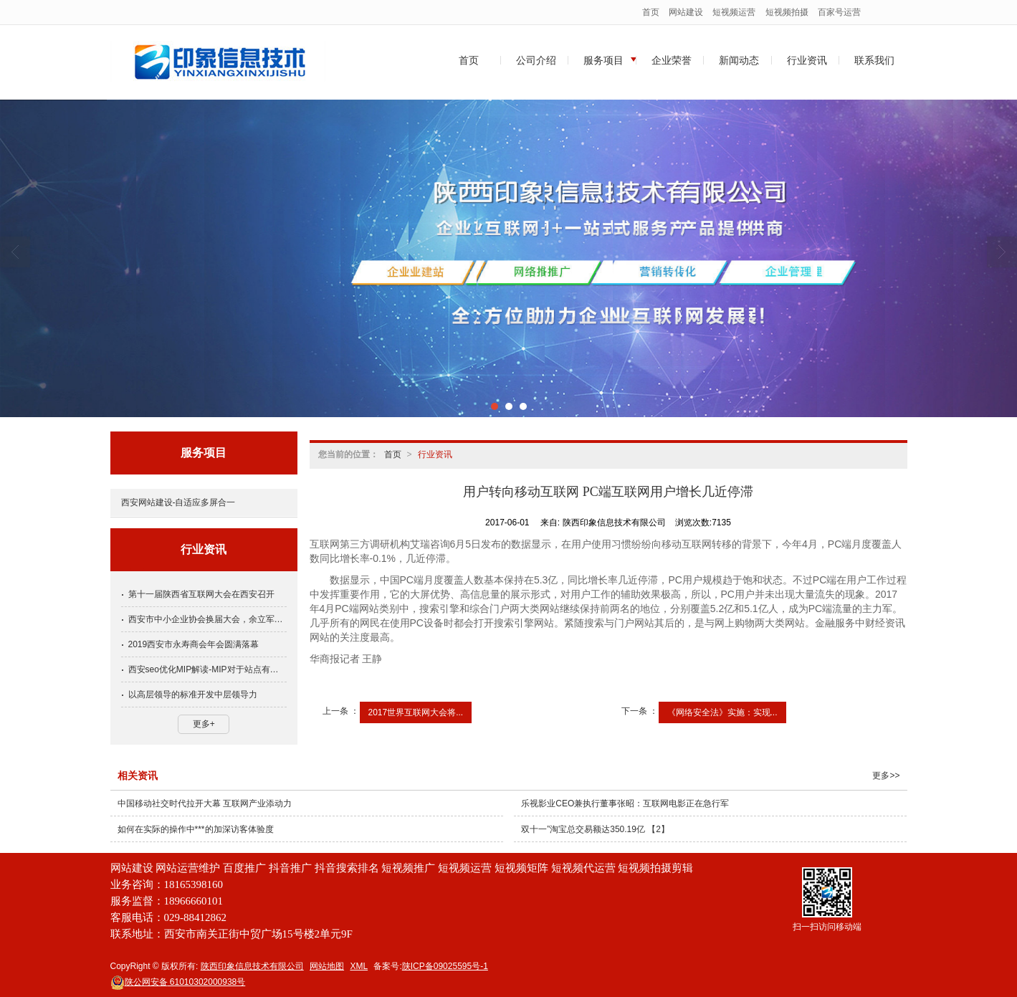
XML (359, 966)
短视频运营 (733, 12)
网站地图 (327, 966)
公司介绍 (536, 60)
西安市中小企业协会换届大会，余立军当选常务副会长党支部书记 (207, 619)
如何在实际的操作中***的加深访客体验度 (196, 829)
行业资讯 (807, 60)
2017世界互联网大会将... (416, 712)
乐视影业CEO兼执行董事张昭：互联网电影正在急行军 (625, 803)
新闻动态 (739, 60)
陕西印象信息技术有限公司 (252, 966)
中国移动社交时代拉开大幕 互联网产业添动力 (205, 803)
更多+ (204, 724)
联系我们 (874, 60)
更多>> (885, 776)
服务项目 (603, 60)
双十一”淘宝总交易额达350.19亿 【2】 (595, 829)
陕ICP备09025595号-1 (445, 966)
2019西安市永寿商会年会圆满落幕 (193, 644)
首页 (650, 12)
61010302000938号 (178, 982)
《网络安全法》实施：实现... (722, 712)
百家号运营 (839, 12)
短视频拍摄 (786, 12)
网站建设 (686, 12)
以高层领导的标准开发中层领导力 (192, 695)
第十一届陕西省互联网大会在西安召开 (201, 594)
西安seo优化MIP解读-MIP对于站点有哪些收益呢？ (207, 669)
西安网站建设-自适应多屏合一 (178, 502)
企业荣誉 (671, 60)
